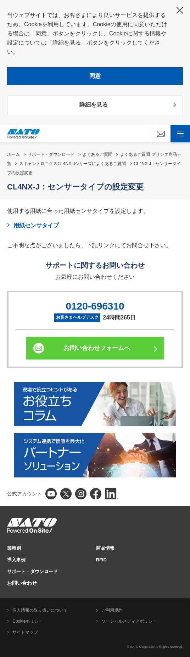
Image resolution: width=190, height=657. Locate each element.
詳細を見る (93, 105)
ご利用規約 (112, 610)
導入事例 (16, 559)
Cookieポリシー (27, 621)
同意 (95, 76)
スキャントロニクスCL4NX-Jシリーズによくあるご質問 (72, 163)
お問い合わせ (22, 583)
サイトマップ (25, 632)
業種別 (14, 548)
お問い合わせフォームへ (97, 348)
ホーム (13, 154)
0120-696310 (95, 306)
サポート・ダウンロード (51, 154)
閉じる (180, 10)
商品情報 (105, 548)
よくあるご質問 (97, 154)
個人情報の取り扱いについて (40, 610)
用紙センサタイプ (36, 225)
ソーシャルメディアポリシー (129, 621)
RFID (101, 559)
